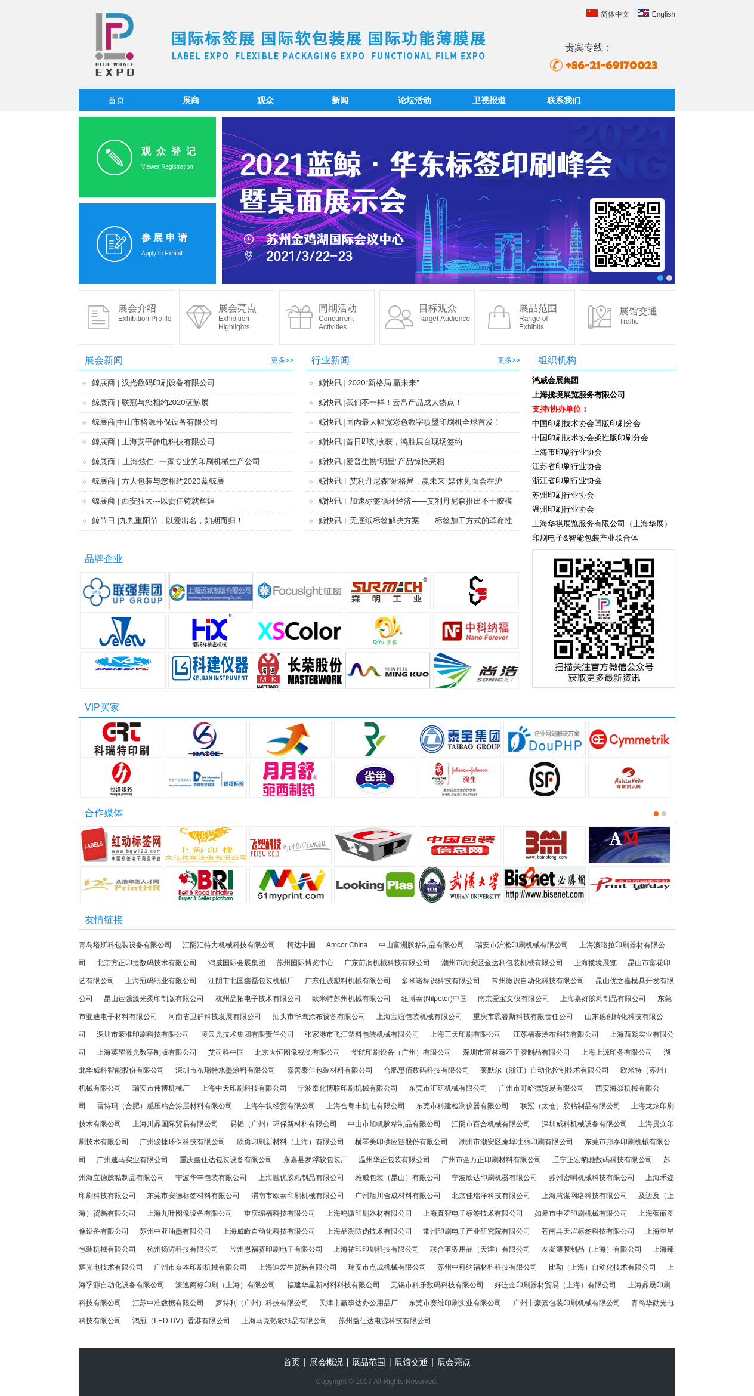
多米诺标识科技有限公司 (440, 981)
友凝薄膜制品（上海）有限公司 (592, 1249)
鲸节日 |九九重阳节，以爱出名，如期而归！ (167, 520)
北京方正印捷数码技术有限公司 (147, 963)
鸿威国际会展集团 (236, 963)
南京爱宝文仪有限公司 (513, 999)
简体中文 (607, 14)
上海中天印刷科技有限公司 (244, 1088)
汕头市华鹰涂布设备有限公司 (319, 1016)
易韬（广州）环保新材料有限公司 (283, 1124)
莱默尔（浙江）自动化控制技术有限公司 (544, 1070)
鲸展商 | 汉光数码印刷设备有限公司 (153, 382)
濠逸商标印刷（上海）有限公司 (225, 1285)
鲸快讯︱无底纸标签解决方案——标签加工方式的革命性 (415, 520)
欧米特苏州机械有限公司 (351, 999)
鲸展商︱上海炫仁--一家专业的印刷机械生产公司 (176, 461)
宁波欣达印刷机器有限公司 (494, 1177)
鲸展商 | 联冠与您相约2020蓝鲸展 (150, 402)
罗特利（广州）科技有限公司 (261, 1303)
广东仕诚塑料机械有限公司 (348, 981)
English (656, 14)
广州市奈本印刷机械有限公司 (200, 1267)
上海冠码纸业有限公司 (161, 981)
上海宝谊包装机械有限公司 (419, 1016)
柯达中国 (301, 945)
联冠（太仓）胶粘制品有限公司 (570, 1106)
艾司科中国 (226, 1052)
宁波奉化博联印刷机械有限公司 (348, 1088)
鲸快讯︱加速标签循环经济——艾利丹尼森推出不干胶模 (415, 500)
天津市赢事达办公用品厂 (358, 1303)
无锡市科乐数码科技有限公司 (437, 1285)
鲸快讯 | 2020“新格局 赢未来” (369, 382)
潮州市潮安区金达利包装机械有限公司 (502, 963)
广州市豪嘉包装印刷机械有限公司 (566, 1303)
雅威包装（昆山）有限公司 (398, 1177)
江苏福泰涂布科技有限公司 (556, 1034)
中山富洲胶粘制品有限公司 (422, 945)
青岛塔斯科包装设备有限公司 (125, 945)
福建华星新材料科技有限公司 (333, 1285)
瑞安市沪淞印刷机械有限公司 (521, 945)
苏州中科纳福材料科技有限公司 (487, 1267)
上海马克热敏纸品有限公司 (284, 1321)
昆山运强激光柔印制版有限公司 (154, 999)
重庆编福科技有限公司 (280, 1213)
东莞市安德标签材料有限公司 (193, 1195)
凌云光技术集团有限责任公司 (247, 1034)
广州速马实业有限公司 (132, 1160)
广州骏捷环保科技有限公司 (182, 1142)
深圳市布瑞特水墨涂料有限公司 (225, 1070)
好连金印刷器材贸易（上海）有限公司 (555, 1285)
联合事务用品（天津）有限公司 (480, 1249)
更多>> (282, 360)
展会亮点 (237, 317)
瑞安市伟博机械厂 (161, 1088)
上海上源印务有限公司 (617, 1052)
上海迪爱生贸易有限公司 (297, 1267)
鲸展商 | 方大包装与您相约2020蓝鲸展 (158, 481)
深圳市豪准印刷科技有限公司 (143, 1034)
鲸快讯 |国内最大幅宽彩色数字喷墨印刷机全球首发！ (410, 422)
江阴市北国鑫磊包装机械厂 (251, 981)
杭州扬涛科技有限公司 (182, 1249)
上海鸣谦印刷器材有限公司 (369, 1213)
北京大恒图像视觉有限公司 (298, 1052)
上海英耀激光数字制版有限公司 (147, 1052)
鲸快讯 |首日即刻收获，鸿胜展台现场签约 (390, 441)
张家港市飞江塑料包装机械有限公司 (362, 1034)
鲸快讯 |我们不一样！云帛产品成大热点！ (390, 402)
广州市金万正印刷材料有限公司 (491, 1160)
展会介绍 (144, 313)
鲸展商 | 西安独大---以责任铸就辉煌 (153, 500)
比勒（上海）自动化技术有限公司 (602, 1267)
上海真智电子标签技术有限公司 (473, 1213)
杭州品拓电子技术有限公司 (258, 999)
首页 (116, 100)
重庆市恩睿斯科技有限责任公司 (523, 1016)
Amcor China (346, 945)
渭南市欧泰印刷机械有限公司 (297, 1195)
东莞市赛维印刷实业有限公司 (455, 1303)
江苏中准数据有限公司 (168, 1303)
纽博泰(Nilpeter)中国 (433, 999)
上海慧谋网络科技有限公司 (585, 1195)
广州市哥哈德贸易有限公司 (542, 1088)
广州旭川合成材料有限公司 (398, 1195)
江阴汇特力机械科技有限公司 (229, 945)
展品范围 (538, 317)
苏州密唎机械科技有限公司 (592, 1177)
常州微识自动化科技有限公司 (538, 981)
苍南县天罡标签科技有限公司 (588, 1231)
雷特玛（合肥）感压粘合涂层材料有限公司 (165, 1106)
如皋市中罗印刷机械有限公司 (581, 1213)
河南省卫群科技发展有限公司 (214, 1016)
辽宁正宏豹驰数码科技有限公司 (602, 1160)
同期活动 (338, 317)
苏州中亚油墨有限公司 (175, 1231)
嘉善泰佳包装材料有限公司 (330, 1070)
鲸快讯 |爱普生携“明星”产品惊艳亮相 (381, 461)
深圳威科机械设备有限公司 (585, 1124)
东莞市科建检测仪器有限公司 (462, 1106)
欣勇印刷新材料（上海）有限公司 (290, 1142)
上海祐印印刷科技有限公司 (376, 1249)
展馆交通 (638, 316)
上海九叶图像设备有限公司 (190, 1213)
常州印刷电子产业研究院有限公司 (476, 1231)
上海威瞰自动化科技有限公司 (269, 1231)
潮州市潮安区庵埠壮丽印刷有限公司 (516, 1142)
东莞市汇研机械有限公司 (448, 1088)
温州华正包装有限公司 (394, 1160)
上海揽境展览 (595, 963)
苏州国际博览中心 (304, 963)
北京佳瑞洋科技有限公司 (491, 1195)
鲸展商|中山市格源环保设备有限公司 (155, 422)
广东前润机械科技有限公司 (387, 963)
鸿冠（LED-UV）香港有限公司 (181, 1321)
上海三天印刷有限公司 (466, 1034)
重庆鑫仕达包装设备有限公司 (226, 1160)
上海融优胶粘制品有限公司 (301, 1177)
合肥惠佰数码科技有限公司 (426, 1070)
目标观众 (444, 313)
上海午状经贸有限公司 (280, 1106)
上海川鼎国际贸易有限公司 (175, 1124)
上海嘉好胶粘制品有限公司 (603, 999)
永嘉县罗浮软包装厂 (315, 1160)
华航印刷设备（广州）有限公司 (401, 1052)
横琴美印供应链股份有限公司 (401, 1142)
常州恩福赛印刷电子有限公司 (276, 1249)
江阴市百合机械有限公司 (491, 1124)
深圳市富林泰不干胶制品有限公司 (516, 1052)
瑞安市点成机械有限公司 (387, 1267)
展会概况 (326, 1362)
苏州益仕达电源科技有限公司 (384, 1321)
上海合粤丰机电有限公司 (365, 1106)
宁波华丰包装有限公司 (211, 1177)
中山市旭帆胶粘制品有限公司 (394, 1124)
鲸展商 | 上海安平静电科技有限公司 (153, 441)
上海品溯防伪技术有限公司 (369, 1231)
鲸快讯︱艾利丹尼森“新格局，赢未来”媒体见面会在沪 (410, 481)
